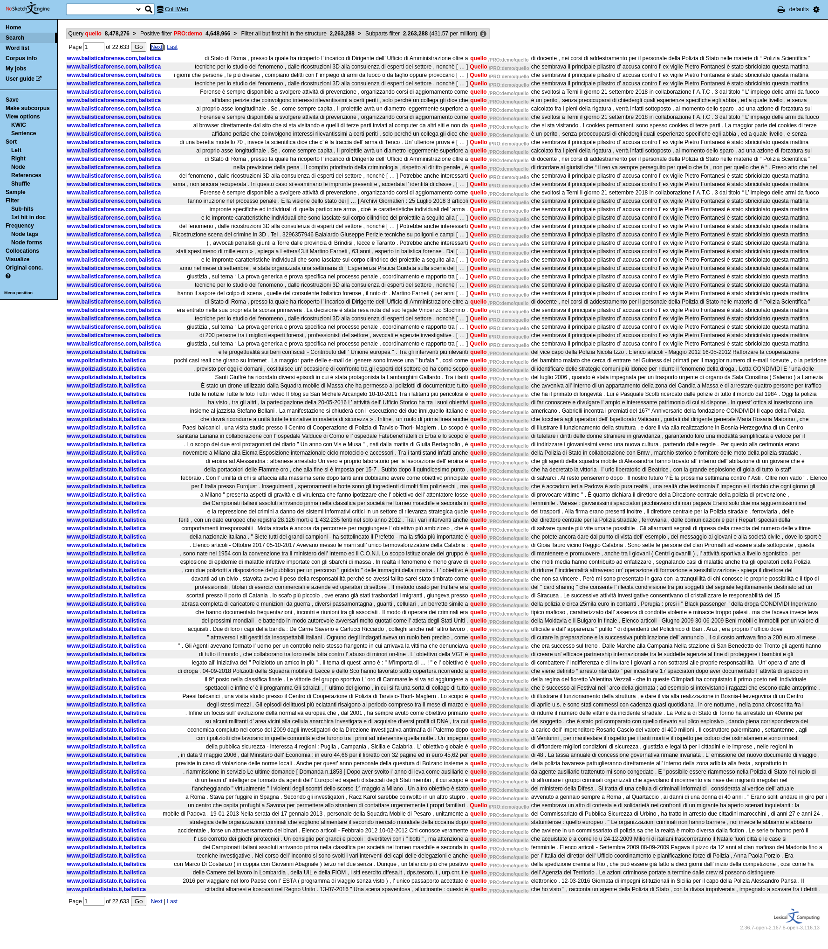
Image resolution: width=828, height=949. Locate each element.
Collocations (22, 251)
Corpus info (21, 58)
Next (157, 47)
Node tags (24, 234)
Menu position (18, 293)
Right (18, 158)
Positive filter (185, 33)
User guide (20, 79)
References (26, 175)
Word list (17, 48)
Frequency (20, 225)
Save (12, 100)
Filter (12, 200)
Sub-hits (22, 209)
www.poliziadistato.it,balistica (106, 352)
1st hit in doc (28, 217)
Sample (16, 192)
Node (18, 167)
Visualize (17, 259)
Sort (11, 142)
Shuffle (20, 183)
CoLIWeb (176, 9)
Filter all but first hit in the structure (298, 33)
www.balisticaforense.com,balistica (114, 58)
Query (99, 33)
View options (23, 116)
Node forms (26, 242)
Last (172, 47)
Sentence (23, 133)
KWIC (18, 125)
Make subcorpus (28, 108)
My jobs (16, 68)
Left (16, 150)
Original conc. (24, 267)
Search (15, 38)
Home (13, 27)
